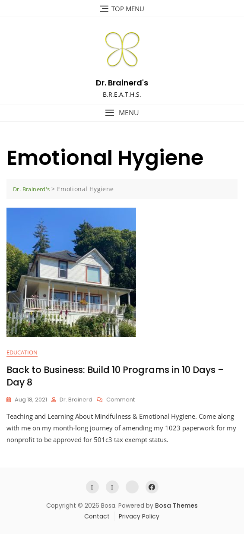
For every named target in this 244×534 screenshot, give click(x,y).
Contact (97, 516)
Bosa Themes (176, 505)
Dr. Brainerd (76, 399)
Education (22, 352)
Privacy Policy (139, 516)
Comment (120, 399)
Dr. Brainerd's (122, 82)
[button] (122, 113)
